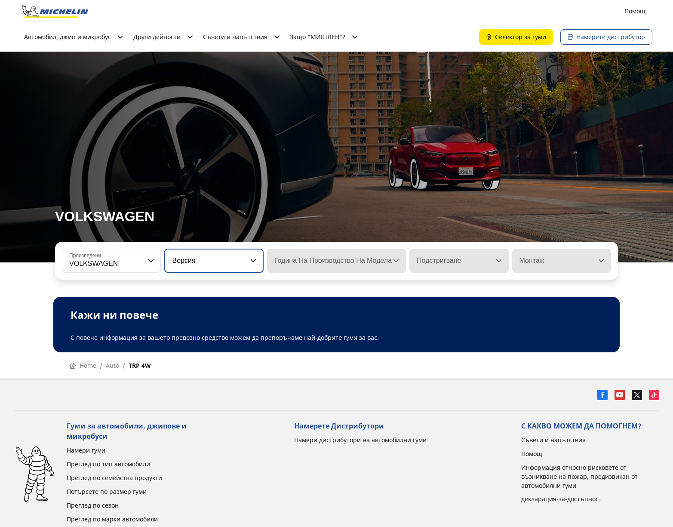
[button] (150, 260)
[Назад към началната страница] (55, 11)
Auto (112, 365)
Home (82, 365)
